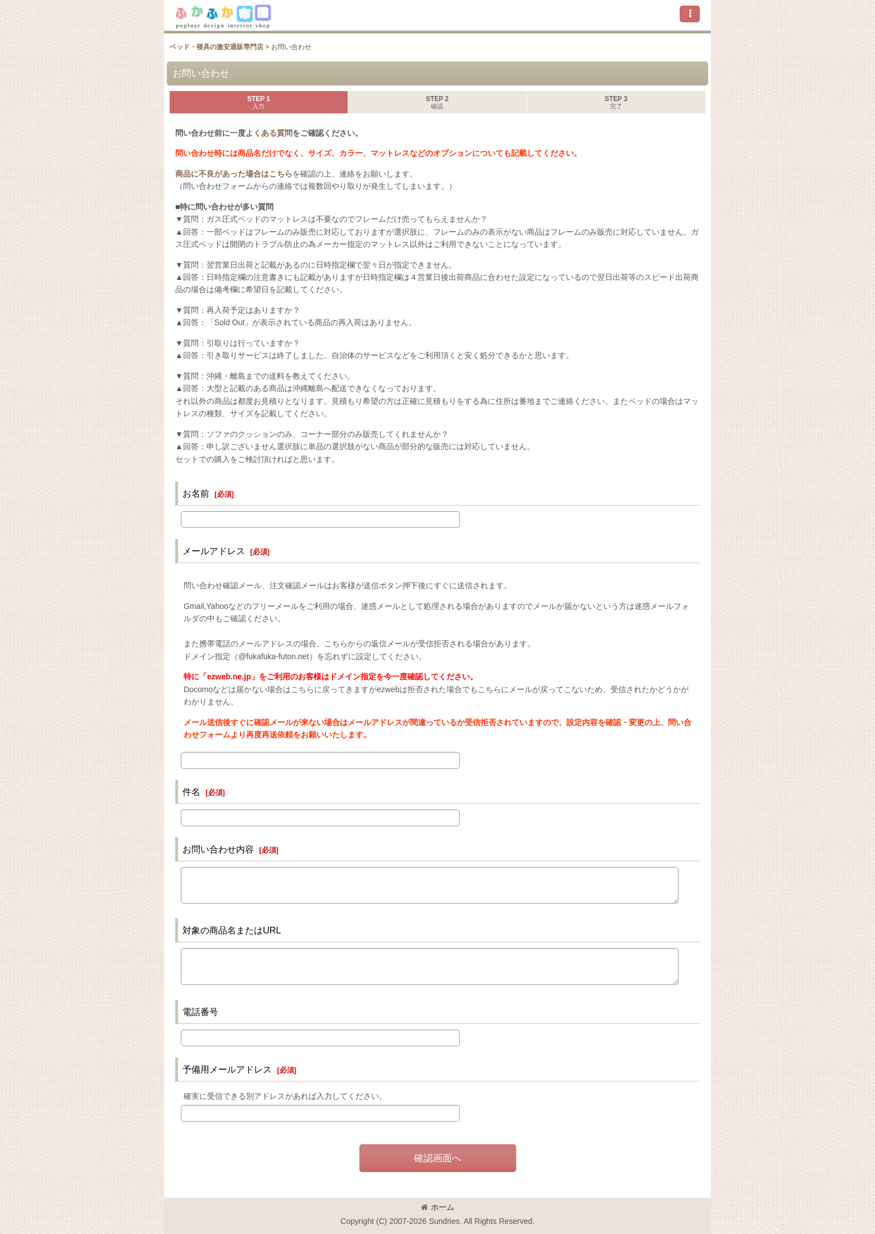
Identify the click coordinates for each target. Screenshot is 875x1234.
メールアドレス (213, 551)
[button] (690, 14)
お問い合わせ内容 (218, 849)
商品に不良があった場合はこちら (233, 173)
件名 (191, 792)
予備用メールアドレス (227, 1069)
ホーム (437, 1207)
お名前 (195, 493)
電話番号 (200, 1012)
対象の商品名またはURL (231, 930)
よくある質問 (269, 132)
